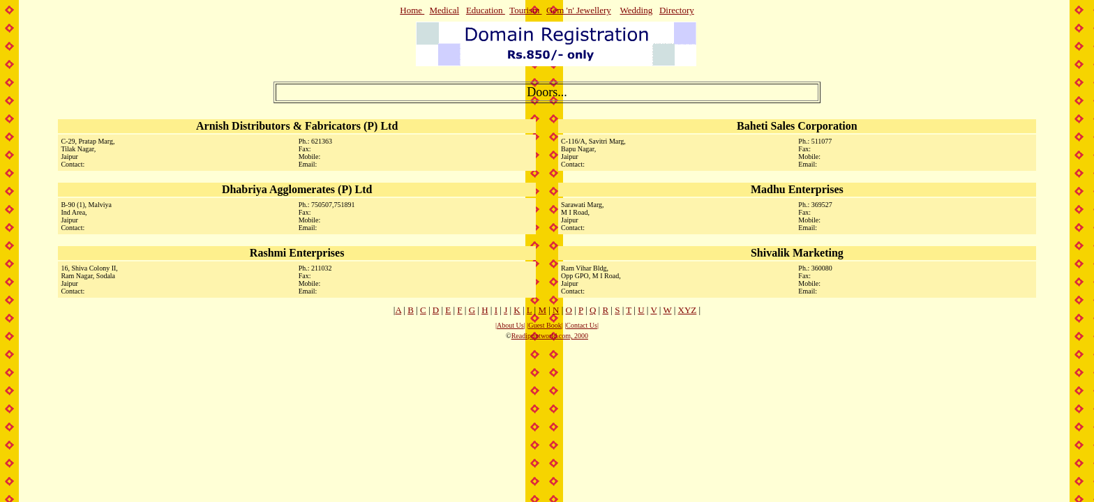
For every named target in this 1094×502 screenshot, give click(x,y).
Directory (676, 10)
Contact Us (581, 325)
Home (411, 10)
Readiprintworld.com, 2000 (549, 336)
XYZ (687, 310)
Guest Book (545, 325)
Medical (445, 10)
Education (485, 10)
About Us (510, 325)
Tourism (525, 10)
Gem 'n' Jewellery (578, 10)
